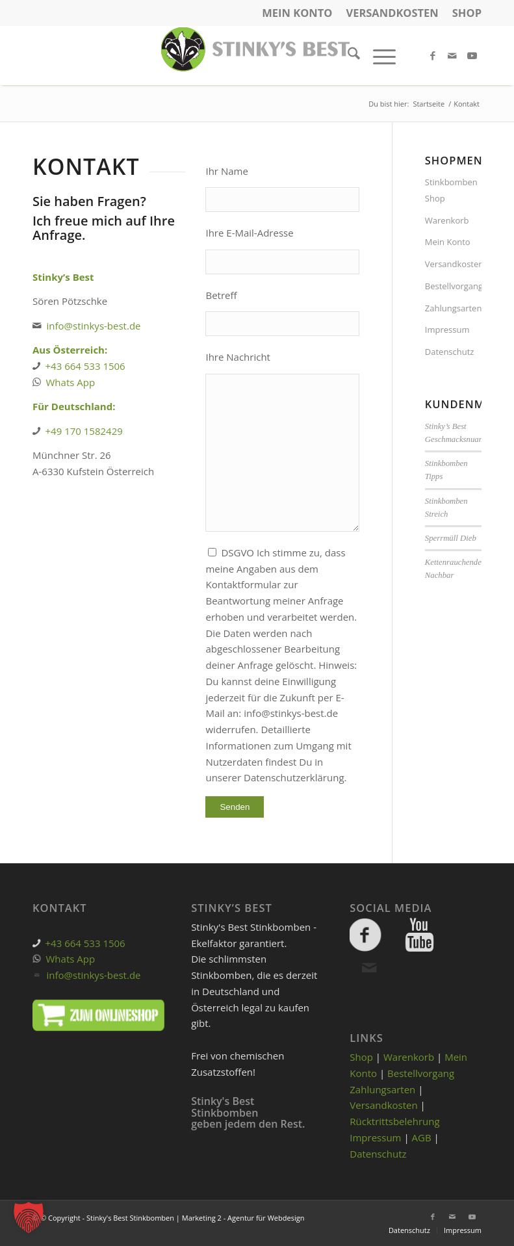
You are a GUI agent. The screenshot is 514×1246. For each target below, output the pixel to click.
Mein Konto (297, 12)
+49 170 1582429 (84, 430)
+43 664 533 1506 (85, 365)
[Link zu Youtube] (472, 55)
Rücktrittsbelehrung (394, 1121)
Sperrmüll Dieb (450, 538)
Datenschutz (449, 351)
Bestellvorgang (453, 286)
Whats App (71, 382)
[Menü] (378, 55)
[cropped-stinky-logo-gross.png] (257, 55)
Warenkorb (447, 220)
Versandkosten (392, 12)
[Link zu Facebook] (433, 55)
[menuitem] (297, 14)
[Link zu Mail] (452, 55)
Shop (467, 12)
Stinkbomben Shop (451, 190)
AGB (421, 1137)
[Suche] (347, 55)
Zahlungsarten (453, 308)
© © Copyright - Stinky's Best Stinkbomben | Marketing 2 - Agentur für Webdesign (168, 1218)
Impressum (447, 329)
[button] (28, 1217)
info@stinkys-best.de (94, 325)
